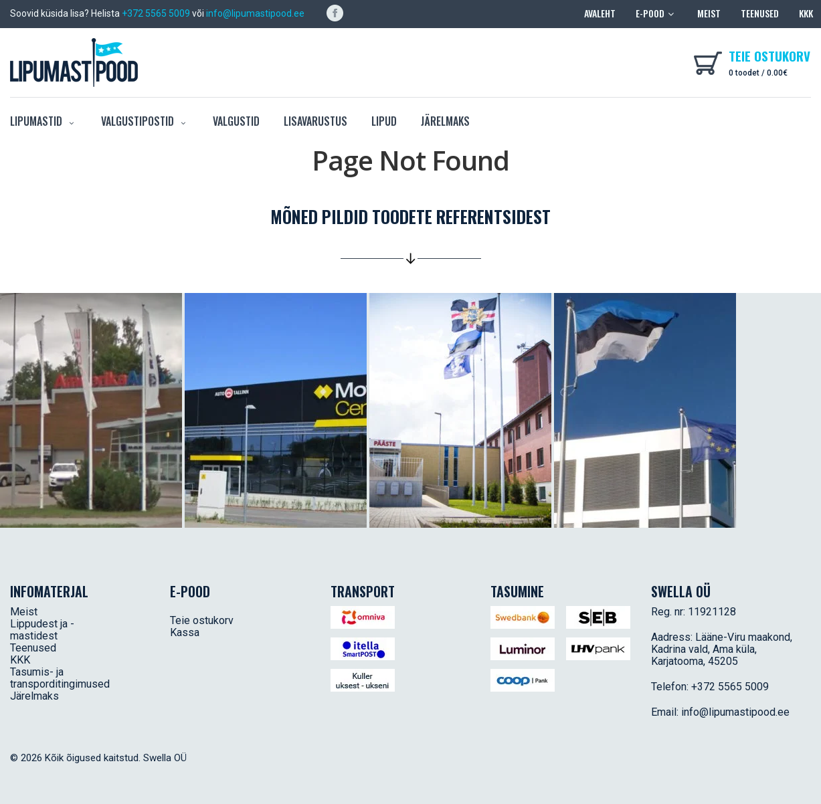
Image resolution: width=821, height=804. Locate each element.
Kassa (184, 632)
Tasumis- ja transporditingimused (60, 678)
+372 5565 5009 (156, 13)
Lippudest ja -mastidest (42, 629)
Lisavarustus (315, 121)
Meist (709, 13)
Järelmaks (445, 121)
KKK (806, 13)
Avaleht (600, 13)
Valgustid (236, 121)
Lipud (384, 121)
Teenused (760, 13)
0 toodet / (758, 73)
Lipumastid (43, 121)
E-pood (656, 13)
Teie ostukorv (202, 620)
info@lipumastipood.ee (255, 13)
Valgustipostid (145, 121)
